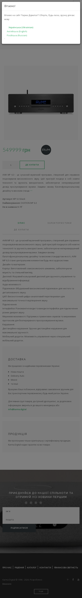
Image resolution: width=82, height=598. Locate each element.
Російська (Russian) (17, 35)
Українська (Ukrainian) (20, 27)
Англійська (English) (17, 31)
